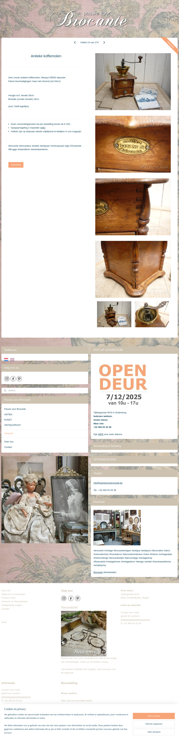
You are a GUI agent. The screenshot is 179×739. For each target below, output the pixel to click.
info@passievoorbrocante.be (108, 483)
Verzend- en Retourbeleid (14, 601)
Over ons (8, 441)
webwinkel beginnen (104, 732)
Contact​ (6, 608)
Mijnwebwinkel (131, 732)
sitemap (86, 732)
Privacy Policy (8, 597)
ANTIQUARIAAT (12, 425)
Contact (8, 447)
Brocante (98, 572)
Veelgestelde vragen (11, 605)
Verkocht (8, 433)
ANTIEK (8, 414)
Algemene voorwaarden (13, 594)
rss (93, 732)
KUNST (8, 419)
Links (4, 622)
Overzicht (16, 164)
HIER (101, 434)
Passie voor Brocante (15, 409)
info (43, 127)
